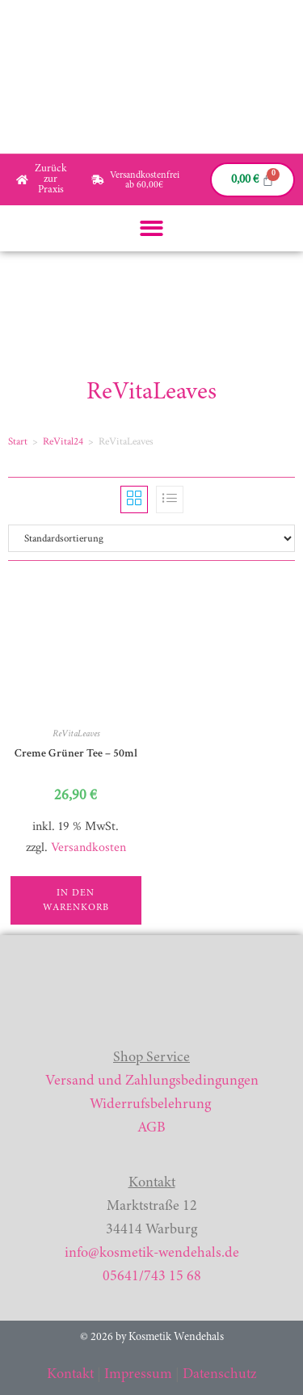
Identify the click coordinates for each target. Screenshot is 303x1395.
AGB (151, 1128)
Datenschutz (220, 1375)
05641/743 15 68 (152, 1277)
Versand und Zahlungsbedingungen (152, 1081)
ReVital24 (63, 442)
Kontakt (70, 1375)
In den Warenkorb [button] (76, 900)
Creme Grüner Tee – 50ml (76, 753)
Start (17, 442)
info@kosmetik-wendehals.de (152, 1253)
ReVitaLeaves (76, 733)
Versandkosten (88, 847)
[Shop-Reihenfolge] (151, 538)
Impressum (138, 1375)
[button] (151, 228)
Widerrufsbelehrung (150, 1105)
